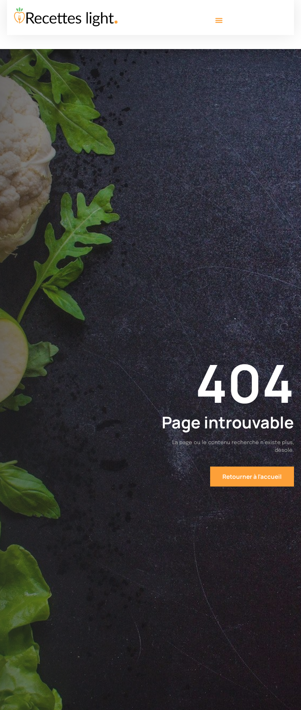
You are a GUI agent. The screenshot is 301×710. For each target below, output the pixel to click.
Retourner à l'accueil (252, 477)
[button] (219, 20)
